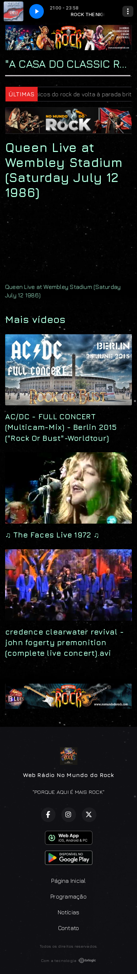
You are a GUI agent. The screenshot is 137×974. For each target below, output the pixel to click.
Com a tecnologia (68, 960)
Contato (68, 928)
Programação (68, 896)
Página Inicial (68, 880)
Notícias (69, 912)
